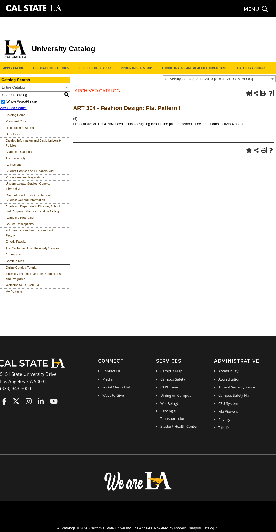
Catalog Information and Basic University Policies (34, 143)
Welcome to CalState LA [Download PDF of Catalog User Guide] (22, 285)
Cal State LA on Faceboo (4, 401)
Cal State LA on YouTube (54, 401)
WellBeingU (169, 403)
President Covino (17, 121)
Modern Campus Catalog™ (196, 528)
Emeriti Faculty (16, 241)
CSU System (228, 403)
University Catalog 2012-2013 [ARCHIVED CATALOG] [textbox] (209, 79)
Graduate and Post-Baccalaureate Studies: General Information (29, 197)
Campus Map (15, 260)
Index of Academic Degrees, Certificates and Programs (33, 276)
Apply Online (13, 68)
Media (107, 379)
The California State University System (32, 248)
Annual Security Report (237, 387)
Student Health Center (179, 426)
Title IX (224, 427)
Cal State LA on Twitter (16, 401)
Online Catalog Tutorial (21, 267)
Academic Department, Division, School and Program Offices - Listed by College (33, 209)
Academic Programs (20, 217)
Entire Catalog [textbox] (13, 87)
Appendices (14, 254)
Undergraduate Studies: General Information (28, 186)
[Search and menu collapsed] (260, 9)
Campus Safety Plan (234, 395)
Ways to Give (113, 395)
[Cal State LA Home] (33, 367)
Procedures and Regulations (25, 177)
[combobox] (219, 78)
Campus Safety (172, 379)
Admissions (13, 164)
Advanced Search (13, 108)
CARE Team (169, 387)
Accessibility (228, 371)
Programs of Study (137, 68)
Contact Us (111, 371)
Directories (13, 134)
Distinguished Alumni (20, 127)
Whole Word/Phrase (21, 101)
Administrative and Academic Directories (195, 68)
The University (15, 158)
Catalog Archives (251, 68)
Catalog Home (15, 115)
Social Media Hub (116, 387)
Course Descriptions (20, 224)
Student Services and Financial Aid (30, 171)
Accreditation (229, 379)
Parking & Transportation (172, 415)
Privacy (224, 419)
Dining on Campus (175, 395)
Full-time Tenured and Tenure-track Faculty (30, 233)
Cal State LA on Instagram (29, 401)
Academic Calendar (19, 151)
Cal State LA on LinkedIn (41, 401)
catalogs (69, 528)
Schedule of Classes (94, 68)
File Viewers (228, 411)
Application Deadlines (51, 68)
